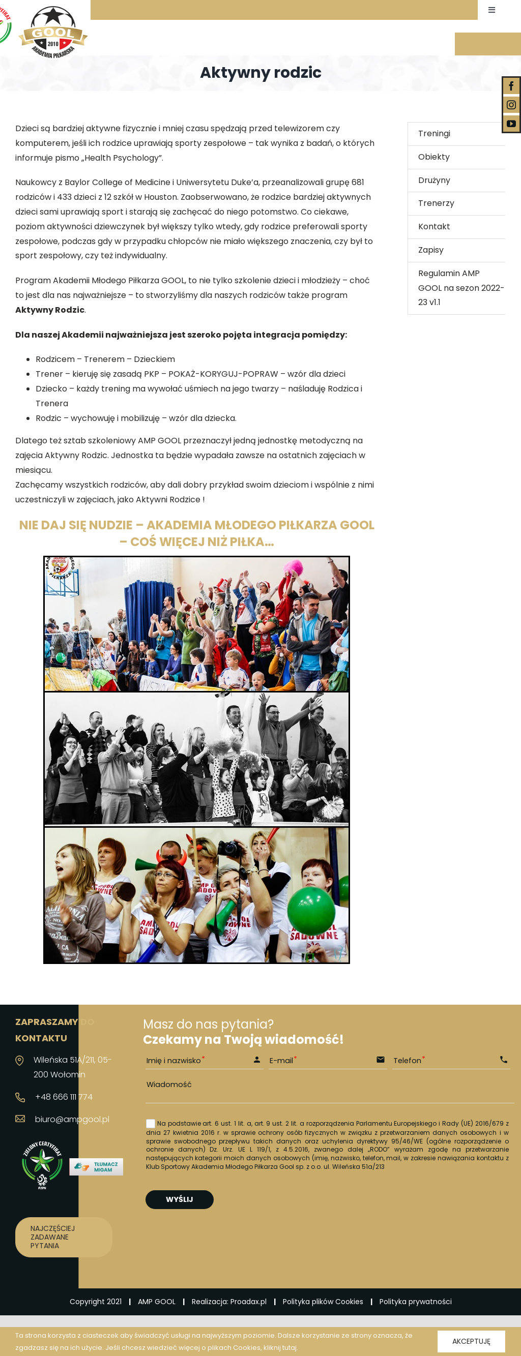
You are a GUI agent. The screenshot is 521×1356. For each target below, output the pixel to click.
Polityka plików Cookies (323, 1302)
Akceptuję (471, 1341)
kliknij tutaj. (281, 1347)
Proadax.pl (248, 1302)
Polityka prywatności (416, 1302)
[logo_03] (53, 9)
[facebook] (511, 86)
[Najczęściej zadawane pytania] (63, 1237)
